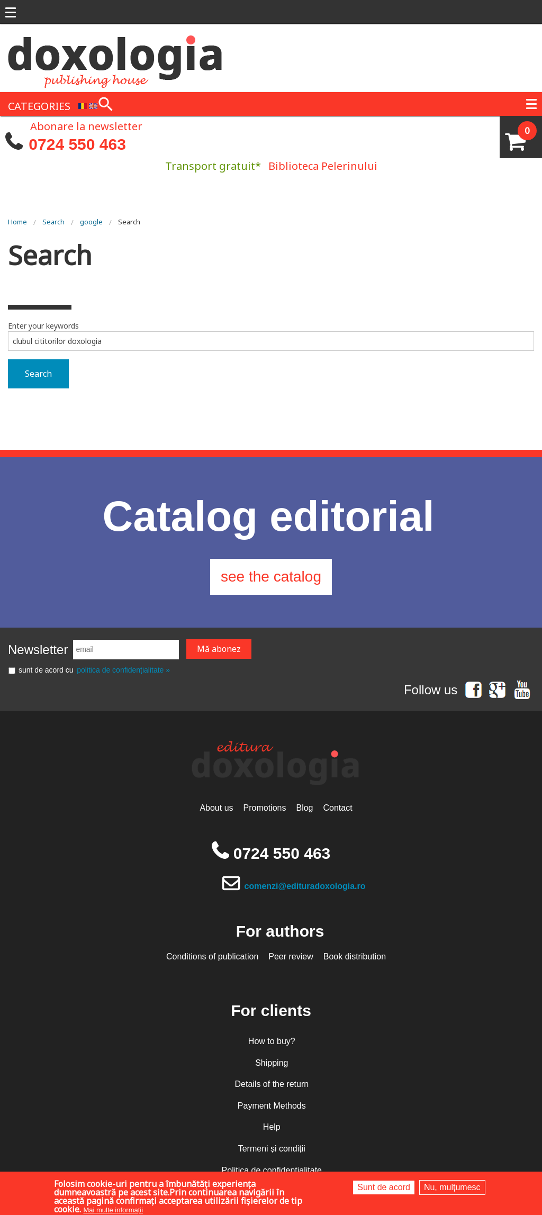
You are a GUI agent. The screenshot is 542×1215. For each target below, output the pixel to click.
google (91, 221)
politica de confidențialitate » (123, 670)
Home (17, 221)
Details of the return (271, 1084)
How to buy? (271, 1041)
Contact (337, 807)
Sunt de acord (383, 1187)
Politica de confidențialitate (272, 1170)
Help (272, 1126)
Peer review (290, 956)
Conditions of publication (212, 956)
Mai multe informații (113, 1210)
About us (216, 807)
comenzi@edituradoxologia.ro (305, 886)
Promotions (264, 807)
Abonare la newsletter (86, 125)
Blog (304, 807)
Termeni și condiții (271, 1148)
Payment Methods (272, 1105)
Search (53, 221)
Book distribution (354, 956)
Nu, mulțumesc (452, 1187)
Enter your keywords (43, 326)
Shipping (271, 1062)
